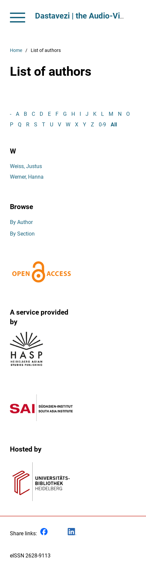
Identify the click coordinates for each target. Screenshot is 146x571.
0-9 (102, 124)
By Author (21, 222)
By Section (22, 234)
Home (16, 50)
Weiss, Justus (26, 166)
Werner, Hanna (27, 177)
